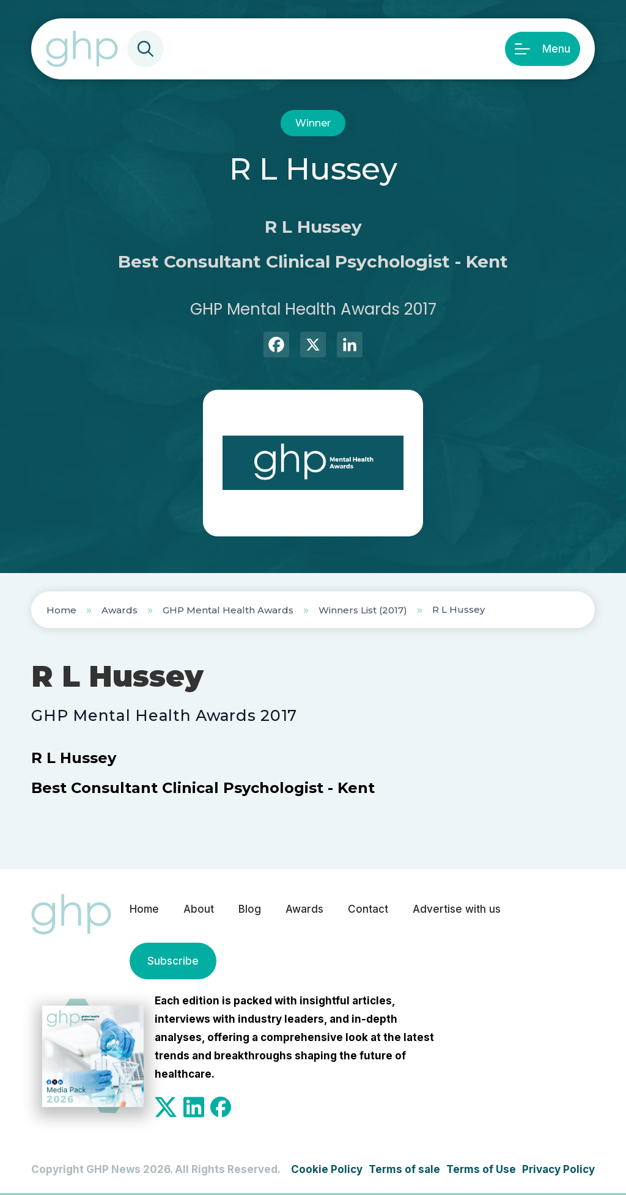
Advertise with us (457, 909)
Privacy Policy (558, 1169)
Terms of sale (404, 1169)
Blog (249, 909)
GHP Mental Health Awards (228, 610)
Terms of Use (481, 1169)
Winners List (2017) (363, 610)
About (198, 909)
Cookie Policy (327, 1169)
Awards (119, 610)
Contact (368, 909)
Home (61, 610)
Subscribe (173, 961)
